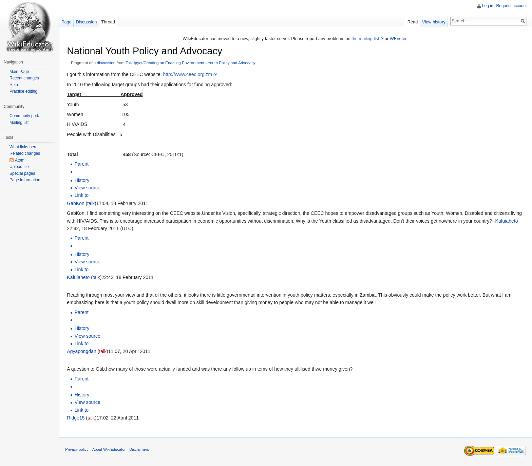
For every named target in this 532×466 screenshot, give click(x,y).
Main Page (19, 71)
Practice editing (23, 91)
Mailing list (19, 122)
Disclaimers (140, 450)
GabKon (77, 203)
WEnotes (399, 38)
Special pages (22, 173)
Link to (83, 195)
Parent (83, 164)
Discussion (87, 21)
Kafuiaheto (507, 221)
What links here (24, 147)
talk (92, 203)
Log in (487, 5)
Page (67, 21)
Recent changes (24, 78)
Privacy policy (78, 450)
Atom (19, 160)
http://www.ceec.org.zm (188, 74)
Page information (25, 180)
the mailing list (365, 38)
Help (14, 84)
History (83, 180)
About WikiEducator (110, 450)
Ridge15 (77, 418)
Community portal (25, 115)
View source (88, 188)
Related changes (25, 153)
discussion (107, 63)
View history (433, 21)
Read (412, 21)
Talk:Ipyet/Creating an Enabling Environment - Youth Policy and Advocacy (192, 63)
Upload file (19, 166)
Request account (511, 5)
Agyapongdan (82, 351)
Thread (109, 21)
